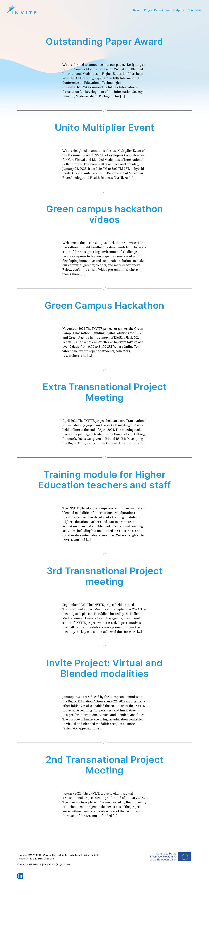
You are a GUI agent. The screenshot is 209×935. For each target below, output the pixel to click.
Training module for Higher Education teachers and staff (104, 481)
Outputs (178, 10)
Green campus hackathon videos (104, 215)
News (136, 10)
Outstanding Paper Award (104, 42)
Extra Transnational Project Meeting (104, 393)
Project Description (157, 10)
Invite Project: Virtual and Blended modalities (104, 669)
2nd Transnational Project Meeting (104, 766)
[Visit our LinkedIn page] (58, 877)
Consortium (195, 10)
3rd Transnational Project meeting (104, 577)
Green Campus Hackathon (104, 306)
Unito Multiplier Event (104, 128)
